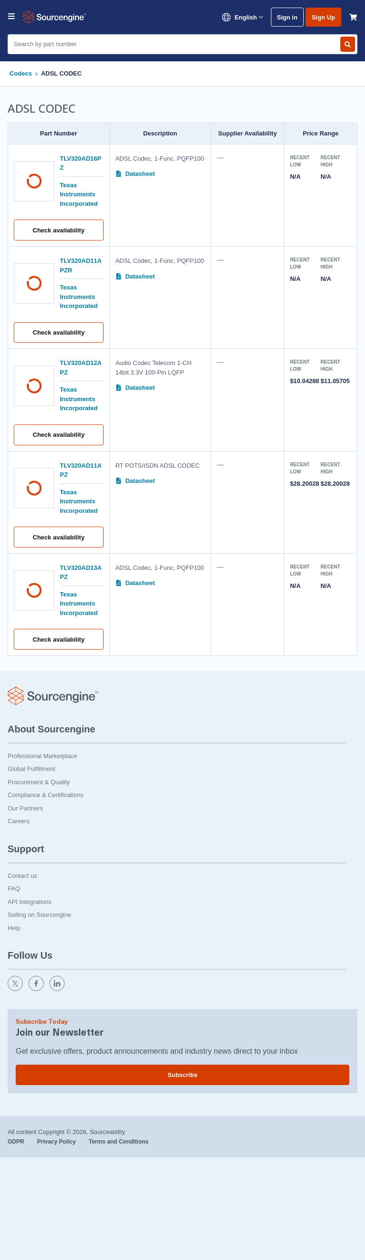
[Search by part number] (347, 44)
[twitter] (16, 988)
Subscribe (183, 1074)
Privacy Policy (57, 1141)
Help (14, 928)
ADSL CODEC (61, 73)
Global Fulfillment (31, 768)
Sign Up (323, 17)
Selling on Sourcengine (39, 914)
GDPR (17, 1141)
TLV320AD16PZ (80, 163)
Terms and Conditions (119, 1141)
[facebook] (37, 988)
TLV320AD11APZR (81, 265)
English (242, 17)
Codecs (21, 73)
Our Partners (25, 808)
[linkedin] (58, 988)
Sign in (287, 17)
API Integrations (30, 901)
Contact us (22, 875)
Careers (18, 821)
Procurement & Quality (39, 782)
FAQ (14, 888)
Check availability (59, 230)
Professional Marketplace (42, 756)
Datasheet (135, 174)
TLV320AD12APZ (81, 367)
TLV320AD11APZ (81, 470)
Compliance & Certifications (46, 794)
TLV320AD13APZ (81, 572)
